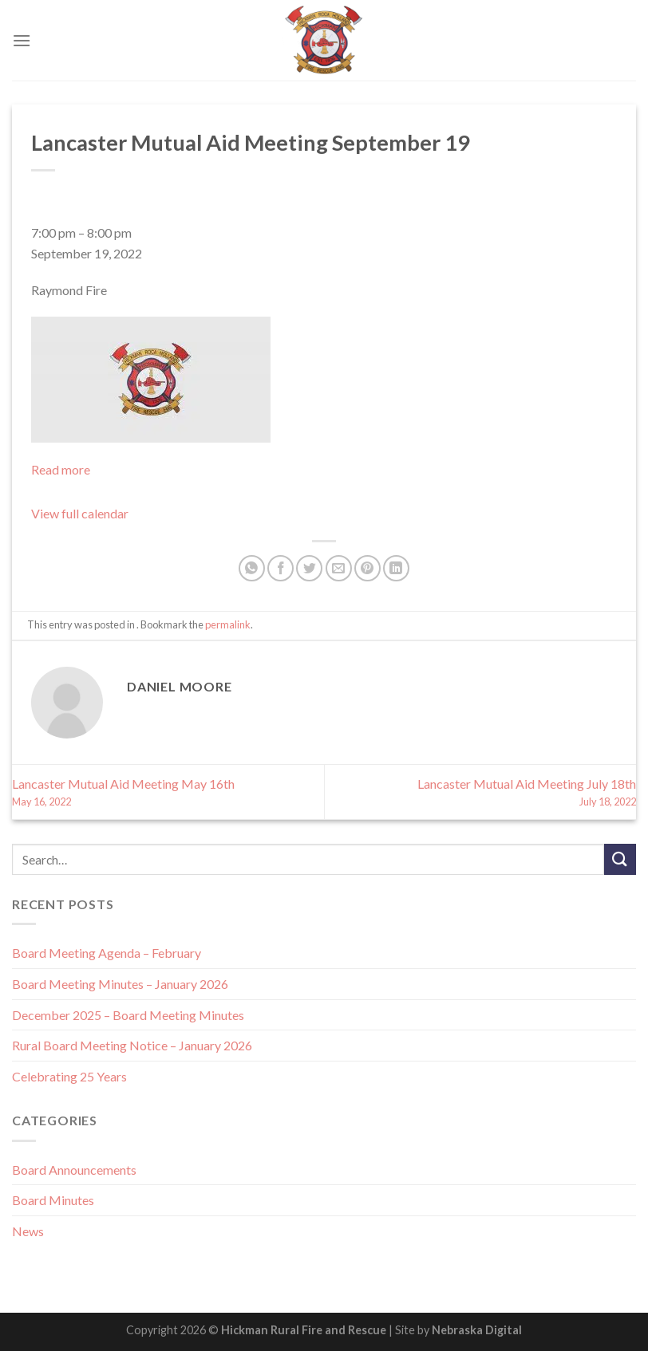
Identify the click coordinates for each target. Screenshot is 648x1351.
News (28, 1231)
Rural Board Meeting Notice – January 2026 (132, 1045)
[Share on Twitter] (309, 568)
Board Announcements (74, 1169)
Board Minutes (53, 1199)
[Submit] (620, 859)
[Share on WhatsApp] (252, 568)
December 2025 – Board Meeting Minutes (128, 1014)
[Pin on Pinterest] (367, 568)
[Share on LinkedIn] (396, 568)
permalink (228, 624)
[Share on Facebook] (280, 568)
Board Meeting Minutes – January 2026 (120, 983)
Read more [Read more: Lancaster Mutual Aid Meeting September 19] (60, 469)
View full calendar (79, 513)
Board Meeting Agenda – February (106, 952)
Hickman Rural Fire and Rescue (303, 1330)
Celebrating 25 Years (69, 1076)
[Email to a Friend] (339, 568)
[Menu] (21, 40)
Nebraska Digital (477, 1330)
